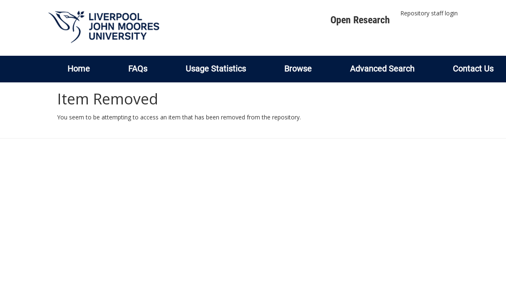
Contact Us (473, 69)
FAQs (137, 69)
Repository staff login (429, 13)
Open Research (360, 20)
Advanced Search (382, 69)
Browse (298, 69)
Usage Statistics (216, 69)
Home (78, 69)
